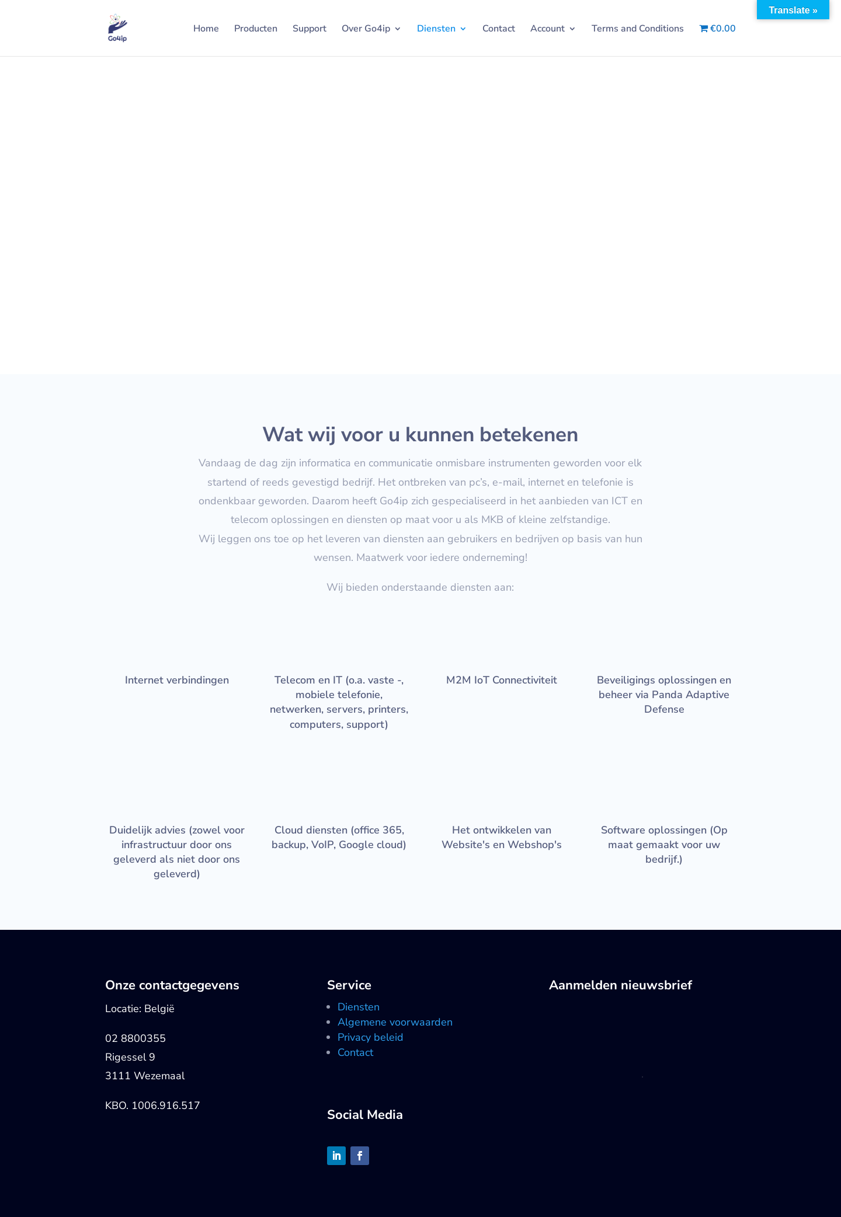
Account (547, 30)
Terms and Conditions (638, 30)
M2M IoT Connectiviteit (501, 680)
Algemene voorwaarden (395, 1022)
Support (309, 30)
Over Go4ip (366, 30)
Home (206, 30)
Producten (255, 30)
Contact (498, 30)
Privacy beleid (371, 1037)
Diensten (436, 30)
